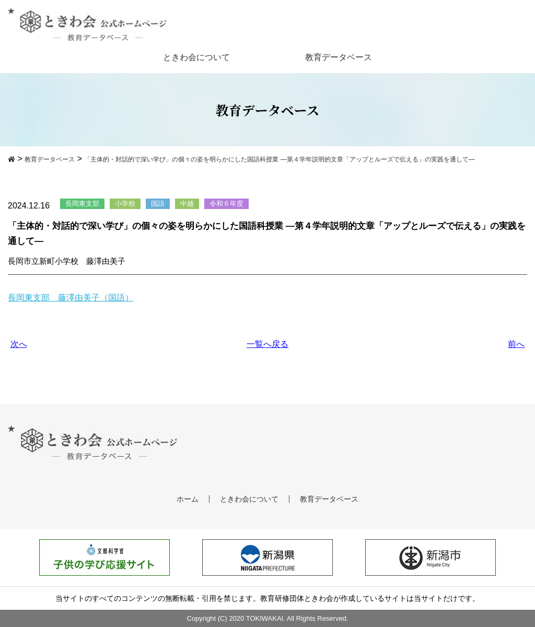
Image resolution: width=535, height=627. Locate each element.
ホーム (188, 499)
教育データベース (338, 57)
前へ (516, 344)
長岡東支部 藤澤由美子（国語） (70, 297)
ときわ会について (196, 57)
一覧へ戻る (267, 344)
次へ (18, 344)
